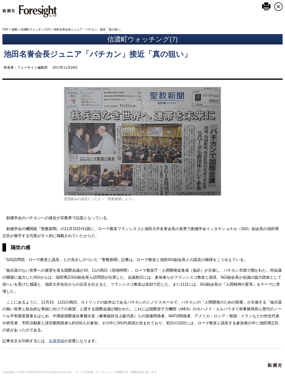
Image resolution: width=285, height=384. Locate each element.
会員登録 (56, 341)
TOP (5, 29)
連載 (14, 29)
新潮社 (275, 365)
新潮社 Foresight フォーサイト (29, 11)
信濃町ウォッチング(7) (35, 29)
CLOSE (278, 6)
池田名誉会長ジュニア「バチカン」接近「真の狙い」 (98, 54)
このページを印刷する (266, 6)
